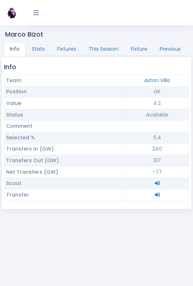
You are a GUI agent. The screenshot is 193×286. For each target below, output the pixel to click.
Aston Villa (157, 80)
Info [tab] (15, 48)
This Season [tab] (104, 48)
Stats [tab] (38, 48)
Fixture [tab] (139, 48)
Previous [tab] (170, 48)
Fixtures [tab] (66, 48)
